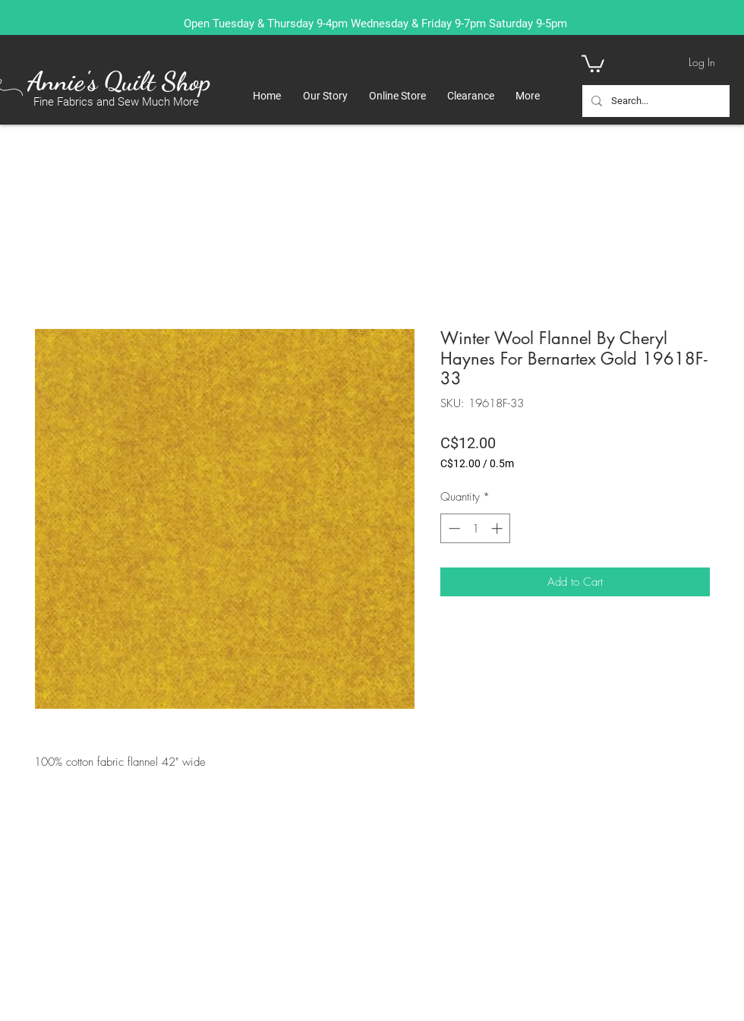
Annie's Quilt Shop (118, 81)
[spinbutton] (475, 528)
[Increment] (498, 528)
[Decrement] (453, 528)
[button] (593, 62)
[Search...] (654, 101)
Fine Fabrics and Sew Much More (116, 102)
